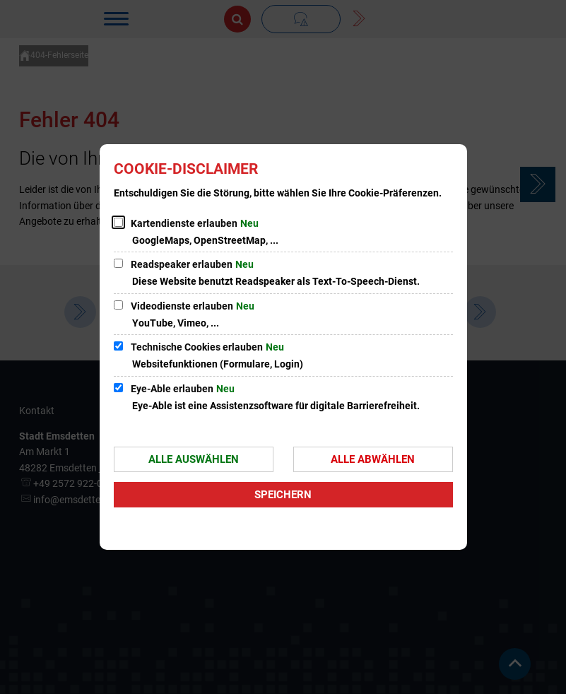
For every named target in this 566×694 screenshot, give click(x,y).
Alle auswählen (193, 459)
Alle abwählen (373, 459)
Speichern (283, 494)
